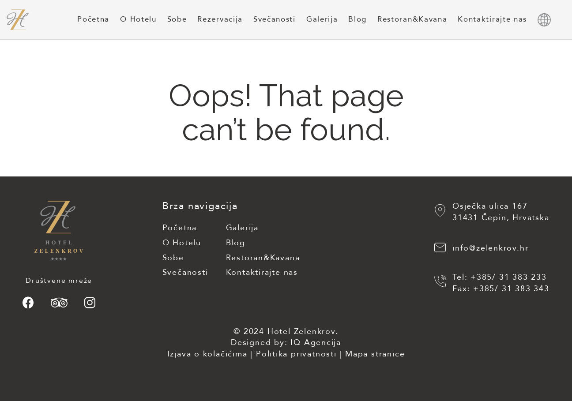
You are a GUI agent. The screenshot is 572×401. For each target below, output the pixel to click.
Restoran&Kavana (412, 19)
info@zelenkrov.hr (490, 248)
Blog (357, 19)
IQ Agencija (315, 342)
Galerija (322, 19)
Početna (93, 19)
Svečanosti (274, 19)
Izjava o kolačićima (207, 354)
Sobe (177, 19)
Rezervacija (220, 19)
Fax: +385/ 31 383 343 (500, 288)
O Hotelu (138, 19)
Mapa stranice (375, 354)
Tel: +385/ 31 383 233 (499, 277)
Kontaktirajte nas (492, 19)
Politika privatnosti (296, 354)
